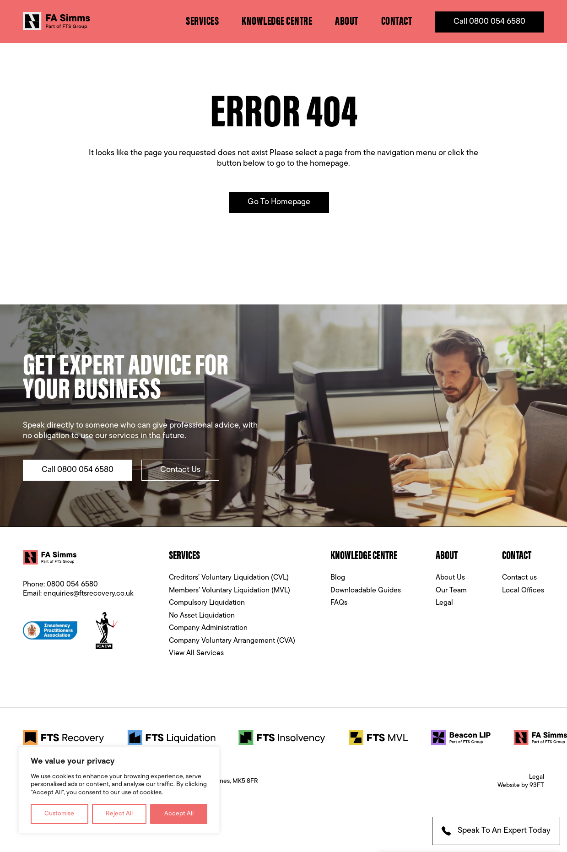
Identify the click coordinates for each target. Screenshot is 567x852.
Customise (59, 813)
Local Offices (523, 590)
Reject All (119, 813)
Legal (444, 603)
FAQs (338, 603)
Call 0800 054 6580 (489, 21)
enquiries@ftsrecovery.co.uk (88, 593)
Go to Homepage (279, 202)
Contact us (519, 577)
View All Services (196, 653)
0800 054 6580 (72, 584)
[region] (119, 790)
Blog (337, 577)
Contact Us (180, 470)
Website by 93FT (520, 785)
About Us (450, 577)
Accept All (179, 813)
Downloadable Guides (365, 590)
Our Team (451, 590)
